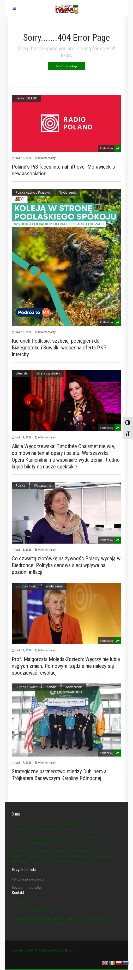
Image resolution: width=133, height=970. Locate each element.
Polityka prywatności (28, 879)
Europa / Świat (26, 586)
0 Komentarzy (47, 158)
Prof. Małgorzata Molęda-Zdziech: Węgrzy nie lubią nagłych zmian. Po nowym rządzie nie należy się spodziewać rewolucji (66, 666)
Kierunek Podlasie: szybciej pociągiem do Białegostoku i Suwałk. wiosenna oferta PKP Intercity (59, 348)
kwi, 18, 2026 (23, 158)
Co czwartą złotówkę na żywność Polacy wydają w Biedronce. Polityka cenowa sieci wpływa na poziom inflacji (66, 565)
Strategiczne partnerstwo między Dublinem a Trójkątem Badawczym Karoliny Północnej (59, 774)
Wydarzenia (67, 192)
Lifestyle (22, 373)
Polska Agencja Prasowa (33, 192)
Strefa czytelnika (48, 373)
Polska (20, 485)
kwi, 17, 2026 (23, 650)
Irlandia (51, 687)
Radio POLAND (26, 98)
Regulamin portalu (26, 887)
